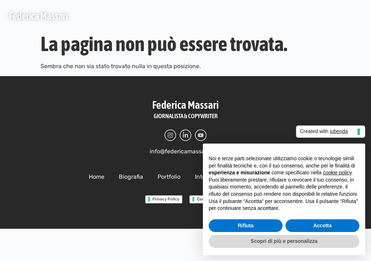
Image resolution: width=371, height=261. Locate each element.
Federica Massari (38, 16)
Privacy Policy (166, 199)
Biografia (131, 176)
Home (96, 176)
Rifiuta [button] (246, 225)
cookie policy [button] (337, 172)
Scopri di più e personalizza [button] (284, 241)
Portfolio (169, 176)
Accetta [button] (322, 225)
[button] (354, 15)
